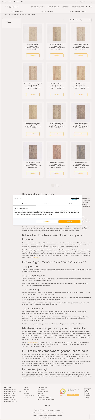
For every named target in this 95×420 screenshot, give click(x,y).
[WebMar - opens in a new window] (74, 198)
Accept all (69, 221)
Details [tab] (70, 203)
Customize (46, 221)
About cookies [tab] (47, 203)
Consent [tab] (24, 203)
